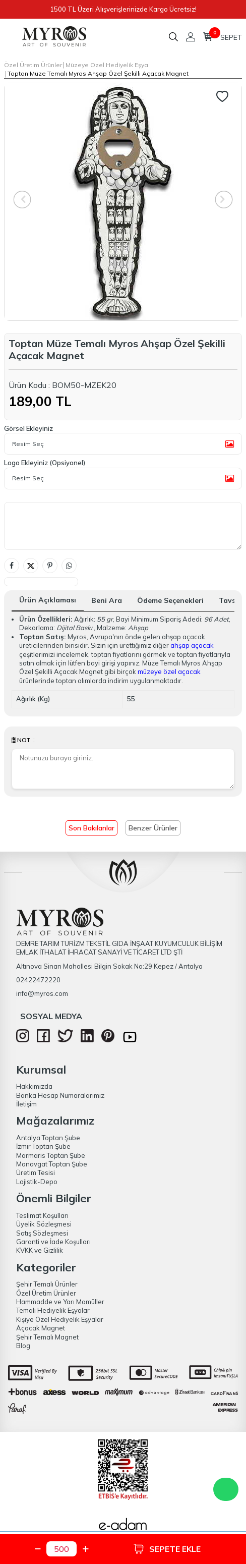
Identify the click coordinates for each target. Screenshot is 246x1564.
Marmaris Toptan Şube (50, 1155)
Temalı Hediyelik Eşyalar (53, 1310)
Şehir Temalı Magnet (47, 1337)
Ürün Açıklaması (47, 599)
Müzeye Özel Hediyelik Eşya (107, 65)
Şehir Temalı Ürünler (47, 1284)
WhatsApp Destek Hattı (225, 1489)
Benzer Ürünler (153, 827)
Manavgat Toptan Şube (51, 1164)
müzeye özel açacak (169, 671)
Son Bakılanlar (91, 827)
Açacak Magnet (40, 1328)
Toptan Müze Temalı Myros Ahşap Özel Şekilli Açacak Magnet (98, 73)
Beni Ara (106, 600)
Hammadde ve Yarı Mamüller (60, 1302)
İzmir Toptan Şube (43, 1146)
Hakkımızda (34, 1086)
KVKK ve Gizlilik (39, 1250)
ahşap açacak (192, 645)
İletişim (26, 1104)
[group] (123, 201)
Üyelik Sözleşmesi (44, 1224)
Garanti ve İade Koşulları (53, 1242)
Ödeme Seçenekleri (170, 600)
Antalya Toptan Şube (48, 1138)
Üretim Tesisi (35, 1172)
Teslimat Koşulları (42, 1215)
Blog (23, 1346)
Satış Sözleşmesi (42, 1233)
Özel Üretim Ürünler (33, 65)
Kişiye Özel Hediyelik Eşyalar (59, 1319)
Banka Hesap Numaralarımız (60, 1095)
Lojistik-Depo (36, 1182)
